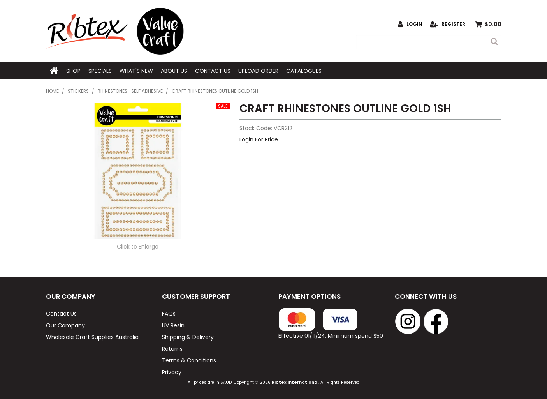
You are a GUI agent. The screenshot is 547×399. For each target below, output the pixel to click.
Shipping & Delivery (188, 337)
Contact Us (212, 71)
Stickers (78, 91)
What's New (136, 71)
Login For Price (258, 139)
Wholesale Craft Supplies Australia (92, 337)
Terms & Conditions (189, 360)
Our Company (65, 325)
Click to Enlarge (137, 247)
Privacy (171, 372)
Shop (73, 71)
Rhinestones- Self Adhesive (130, 91)
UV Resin (173, 325)
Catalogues (304, 71)
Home (54, 70)
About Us (174, 71)
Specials (100, 71)
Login (414, 24)
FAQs (169, 314)
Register (453, 24)
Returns (172, 349)
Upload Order (258, 71)
